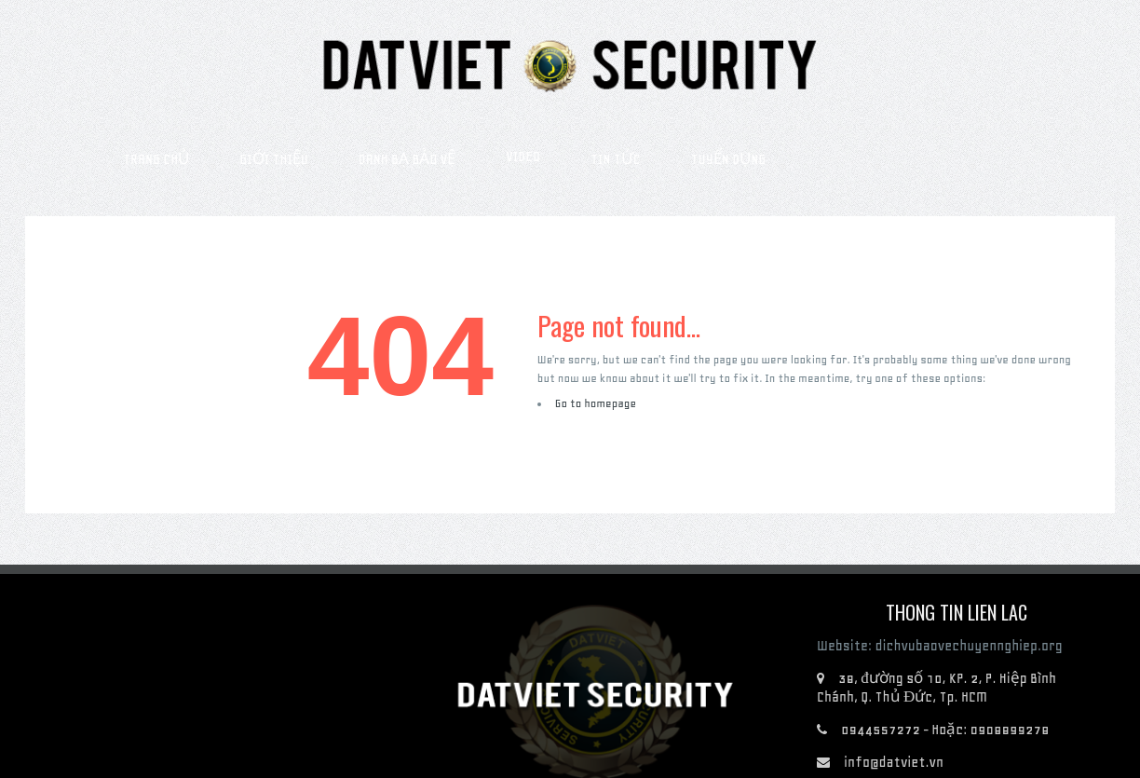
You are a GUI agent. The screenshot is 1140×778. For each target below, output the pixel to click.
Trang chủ (156, 159)
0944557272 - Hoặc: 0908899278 (945, 729)
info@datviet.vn (893, 762)
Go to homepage (595, 403)
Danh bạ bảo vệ (407, 159)
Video (523, 156)
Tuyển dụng (728, 159)
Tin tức (615, 159)
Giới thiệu (273, 159)
